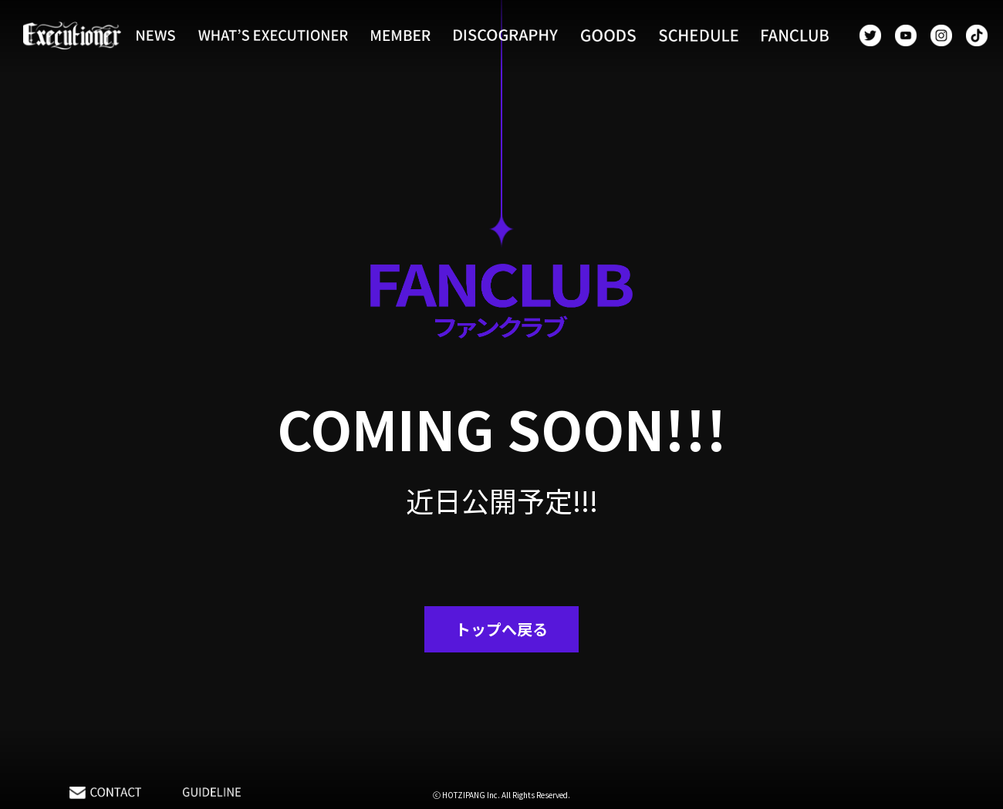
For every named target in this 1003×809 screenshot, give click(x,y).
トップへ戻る (501, 629)
